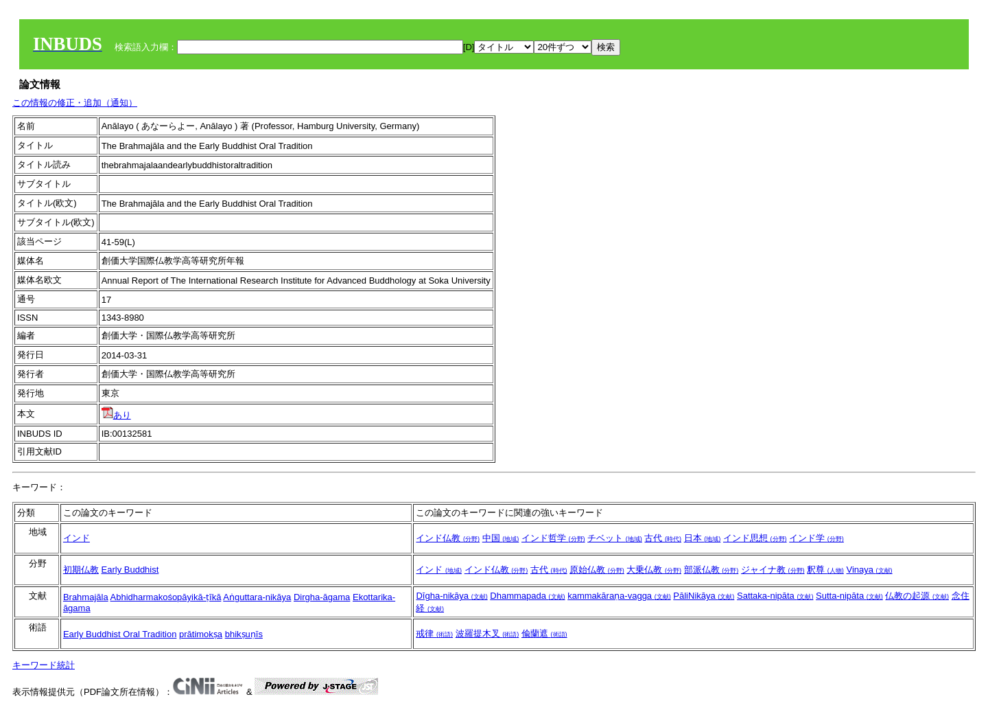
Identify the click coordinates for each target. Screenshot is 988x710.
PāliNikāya (703, 596)
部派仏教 (711, 569)
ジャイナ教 (773, 569)
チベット (614, 538)
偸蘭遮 (544, 633)
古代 (662, 538)
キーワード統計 (43, 665)
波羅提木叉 (487, 633)
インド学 (816, 538)
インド (76, 538)
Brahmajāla (85, 597)
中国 (500, 538)
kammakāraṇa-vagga (619, 596)
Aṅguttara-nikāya (257, 597)
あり (116, 415)
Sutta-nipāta (849, 596)
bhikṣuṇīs (244, 634)
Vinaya (869, 569)
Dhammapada (527, 596)
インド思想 (755, 538)
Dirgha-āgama (322, 597)
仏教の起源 (917, 596)
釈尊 (825, 569)
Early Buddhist (130, 569)
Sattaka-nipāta (775, 596)
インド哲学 (553, 538)
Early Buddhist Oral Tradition (119, 634)
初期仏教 (81, 569)
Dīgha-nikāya (451, 596)
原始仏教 (596, 569)
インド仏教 (448, 538)
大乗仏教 (653, 569)
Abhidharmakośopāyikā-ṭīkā (166, 597)
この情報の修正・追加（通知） (74, 103)
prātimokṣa (200, 634)
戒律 (434, 633)
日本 (702, 538)
